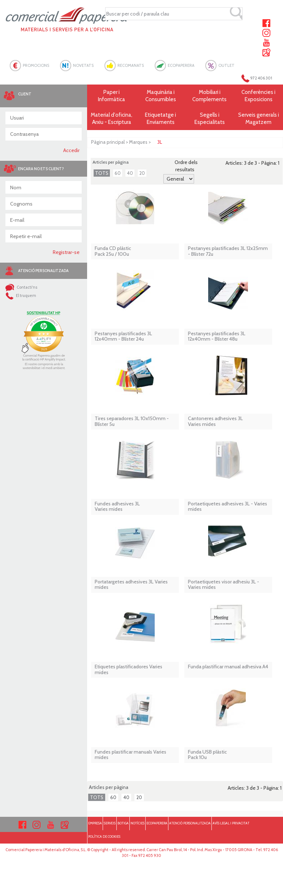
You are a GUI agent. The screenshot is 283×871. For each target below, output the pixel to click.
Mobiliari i (209, 96)
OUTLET (226, 65)
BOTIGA (123, 823)
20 (142, 173)
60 (118, 173)
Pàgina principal (108, 142)
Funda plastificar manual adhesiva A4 (228, 666)
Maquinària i (160, 96)
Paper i (111, 96)
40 (130, 173)
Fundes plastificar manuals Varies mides (130, 754)
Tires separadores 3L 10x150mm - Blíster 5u (132, 421)
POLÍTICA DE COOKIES (104, 836)
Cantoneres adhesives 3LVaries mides (215, 421)
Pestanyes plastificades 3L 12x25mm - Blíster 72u (228, 251)
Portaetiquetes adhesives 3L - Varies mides (227, 506)
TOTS (101, 173)
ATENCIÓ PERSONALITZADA (190, 823)
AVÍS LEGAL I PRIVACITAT (231, 823)
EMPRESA (95, 823)
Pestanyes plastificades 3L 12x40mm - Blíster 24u (123, 336)
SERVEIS (110, 823)
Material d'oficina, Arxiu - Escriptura (111, 118)
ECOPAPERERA (181, 65)
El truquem (20, 295)
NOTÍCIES (137, 823)
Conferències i (258, 96)
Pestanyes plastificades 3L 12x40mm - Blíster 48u (216, 336)
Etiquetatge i (160, 119)
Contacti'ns (21, 287)
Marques (138, 142)
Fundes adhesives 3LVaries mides (117, 506)
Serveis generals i (258, 119)
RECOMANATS (130, 65)
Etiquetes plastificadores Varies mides (128, 669)
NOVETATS (83, 65)
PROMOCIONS (36, 65)
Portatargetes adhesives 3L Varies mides (131, 584)
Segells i (209, 119)
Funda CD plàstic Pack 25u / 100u (113, 251)
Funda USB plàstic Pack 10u (207, 754)
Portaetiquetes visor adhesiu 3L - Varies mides (223, 584)
